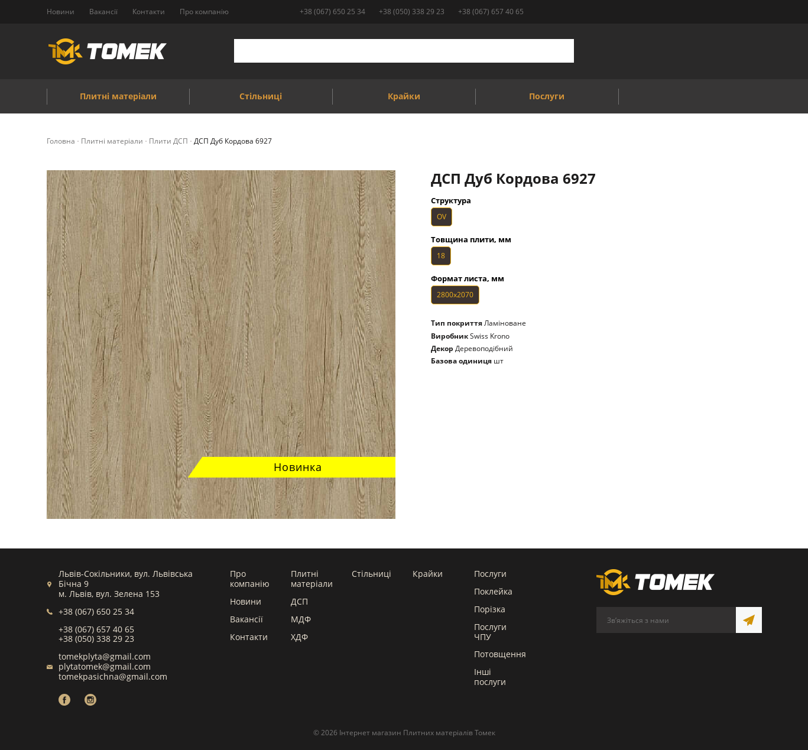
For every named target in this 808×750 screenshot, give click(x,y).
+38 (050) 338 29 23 (411, 12)
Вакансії (246, 619)
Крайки (428, 573)
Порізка (489, 609)
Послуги (490, 573)
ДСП (299, 601)
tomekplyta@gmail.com (105, 656)
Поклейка (493, 591)
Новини (245, 601)
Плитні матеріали (312, 578)
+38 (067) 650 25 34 (332, 12)
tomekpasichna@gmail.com (113, 676)
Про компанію (250, 578)
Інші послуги (490, 676)
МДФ (301, 619)
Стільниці (371, 573)
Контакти (249, 636)
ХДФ (299, 636)
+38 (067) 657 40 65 (491, 12)
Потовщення (500, 654)
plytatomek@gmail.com (105, 666)
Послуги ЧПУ (490, 631)
